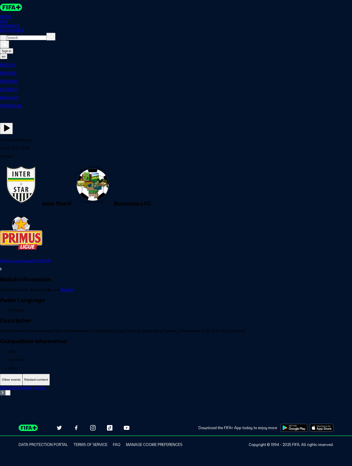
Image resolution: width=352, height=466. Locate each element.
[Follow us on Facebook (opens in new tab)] (76, 428)
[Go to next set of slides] (7, 392)
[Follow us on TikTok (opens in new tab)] (110, 428)
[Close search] (3, 37)
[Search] (50, 36)
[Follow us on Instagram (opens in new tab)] (93, 428)
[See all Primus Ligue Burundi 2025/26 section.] (176, 265)
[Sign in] (4, 44)
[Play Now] (6, 128)
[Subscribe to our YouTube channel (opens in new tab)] (126, 428)
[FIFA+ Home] (11, 7)
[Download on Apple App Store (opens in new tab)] (321, 428)
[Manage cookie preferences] (154, 444)
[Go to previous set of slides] (2, 392)
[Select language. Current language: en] (3, 56)
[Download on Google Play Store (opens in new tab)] (293, 428)
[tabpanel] (176, 396)
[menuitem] (176, 65)
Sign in (6, 51)
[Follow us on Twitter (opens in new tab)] (59, 428)
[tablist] (176, 379)
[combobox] (26, 37)
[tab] (11, 379)
